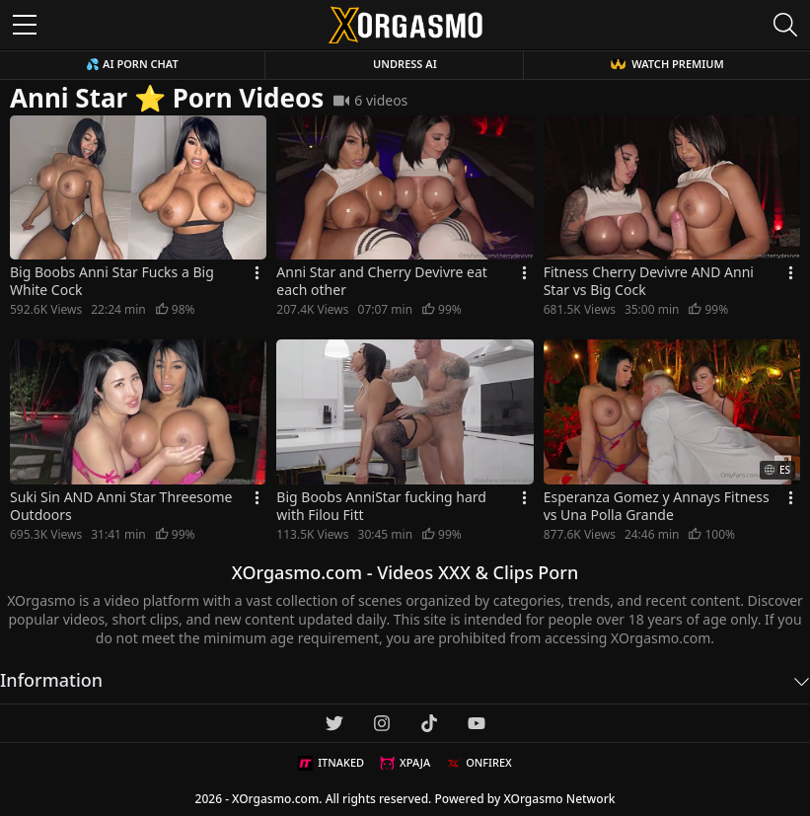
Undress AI (405, 63)
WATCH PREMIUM (667, 63)
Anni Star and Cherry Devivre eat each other (381, 281)
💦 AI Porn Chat (132, 63)
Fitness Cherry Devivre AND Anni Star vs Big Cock (649, 281)
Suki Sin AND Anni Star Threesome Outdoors (121, 506)
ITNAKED (331, 763)
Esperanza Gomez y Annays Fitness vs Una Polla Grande (657, 506)
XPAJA (405, 763)
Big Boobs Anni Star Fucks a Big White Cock (112, 281)
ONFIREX (479, 763)
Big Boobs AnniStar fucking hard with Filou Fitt (381, 506)
